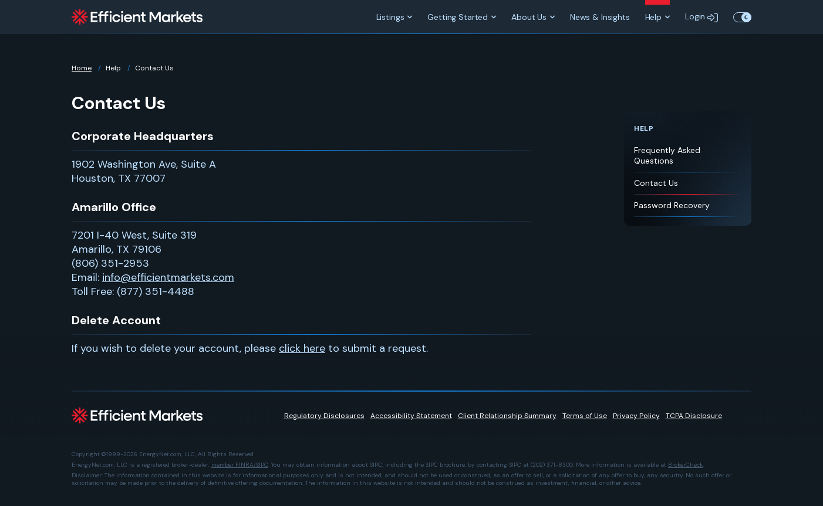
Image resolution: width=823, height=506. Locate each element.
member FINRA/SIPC (239, 464)
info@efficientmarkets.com (168, 277)
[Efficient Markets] (137, 17)
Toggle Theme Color (742, 17)
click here (302, 348)
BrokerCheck (685, 464)
